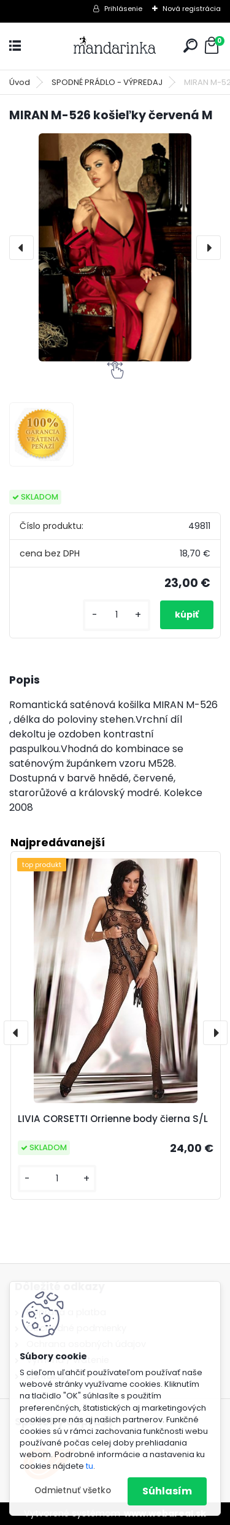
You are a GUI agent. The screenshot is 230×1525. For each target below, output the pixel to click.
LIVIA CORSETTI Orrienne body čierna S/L (113, 1118)
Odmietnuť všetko (72, 1490)
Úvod (19, 82)
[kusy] (116, 615)
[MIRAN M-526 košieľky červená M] (115, 247)
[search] (190, 45)
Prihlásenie (123, 8)
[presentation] (21, 247)
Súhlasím (167, 1491)
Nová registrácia (192, 8)
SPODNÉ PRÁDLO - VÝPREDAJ (107, 82)
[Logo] (115, 46)
